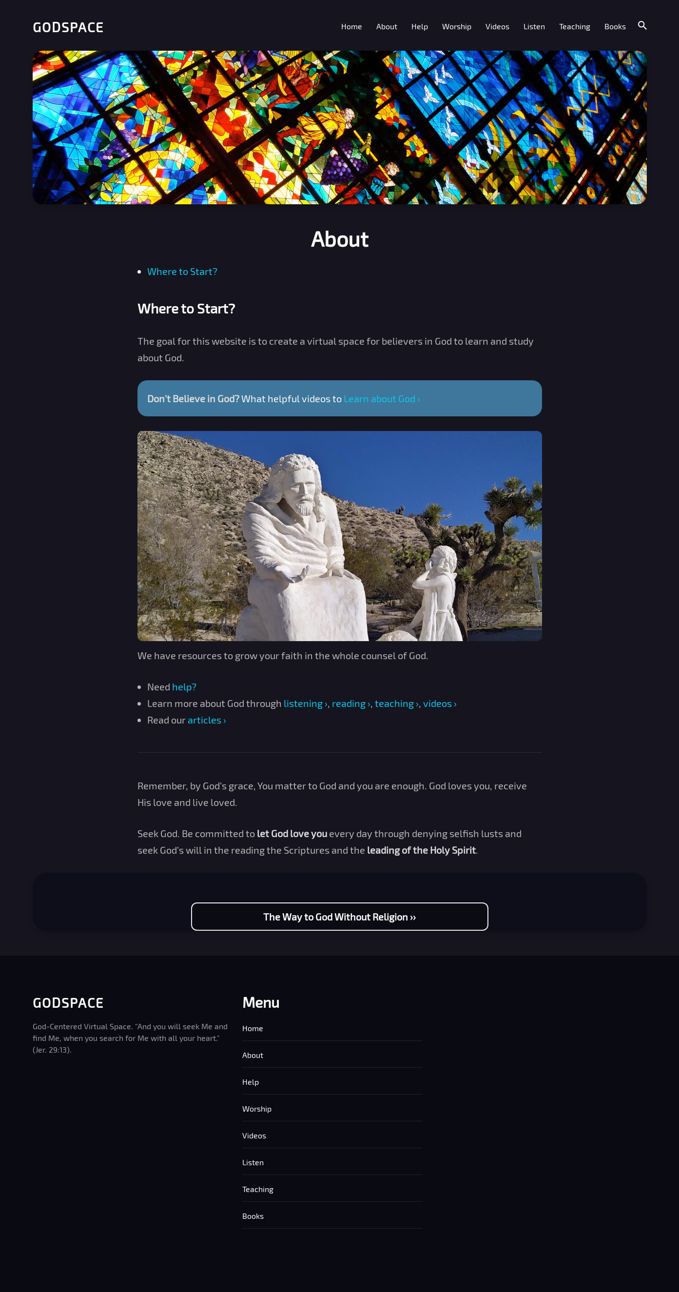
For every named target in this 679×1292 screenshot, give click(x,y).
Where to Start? (182, 271)
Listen (534, 26)
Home (351, 26)
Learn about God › (382, 398)
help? (184, 686)
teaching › (397, 703)
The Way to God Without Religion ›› (339, 916)
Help (419, 26)
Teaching (574, 26)
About (386, 26)
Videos (497, 26)
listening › (306, 703)
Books (615, 26)
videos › (440, 703)
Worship (456, 26)
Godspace (68, 27)
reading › (351, 703)
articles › (207, 719)
